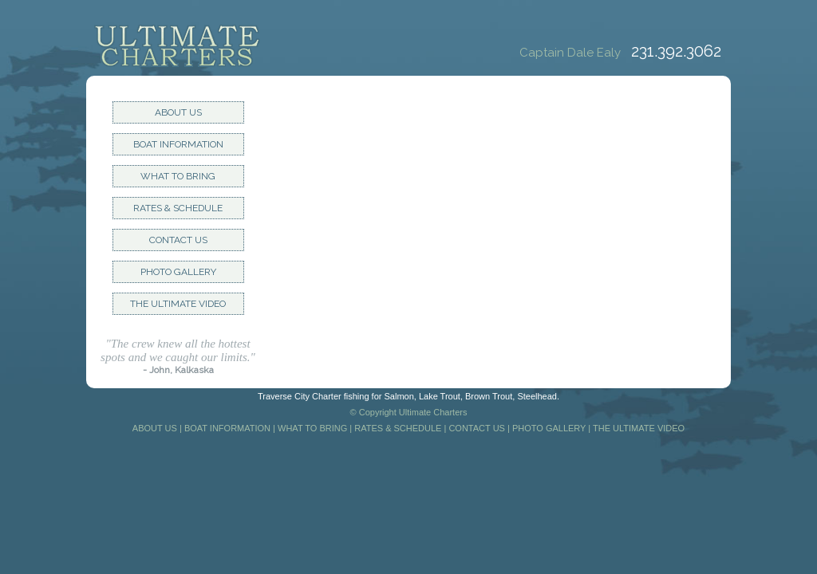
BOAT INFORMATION (178, 144)
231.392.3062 (676, 51)
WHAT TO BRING (177, 176)
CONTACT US (178, 240)
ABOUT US (178, 112)
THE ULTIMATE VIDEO (178, 303)
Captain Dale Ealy (573, 52)
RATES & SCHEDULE (178, 208)
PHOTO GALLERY (178, 271)
